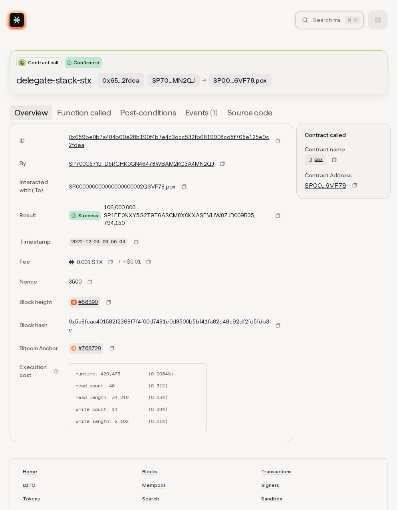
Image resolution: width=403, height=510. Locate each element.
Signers (270, 485)
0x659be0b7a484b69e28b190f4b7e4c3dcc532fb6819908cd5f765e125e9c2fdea (169, 141)
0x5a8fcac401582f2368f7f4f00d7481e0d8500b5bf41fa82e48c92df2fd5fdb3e (169, 325)
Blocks (149, 471)
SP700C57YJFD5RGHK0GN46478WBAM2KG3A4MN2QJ (141, 163)
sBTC (29, 485)
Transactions (276, 471)
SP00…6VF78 (325, 185)
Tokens (31, 499)
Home (30, 471)
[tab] (31, 112)
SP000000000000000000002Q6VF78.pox (122, 186)
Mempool (153, 485)
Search (150, 499)
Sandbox (271, 499)
